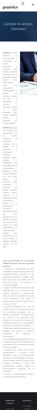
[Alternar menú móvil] (33, 5)
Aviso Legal (10, 409)
